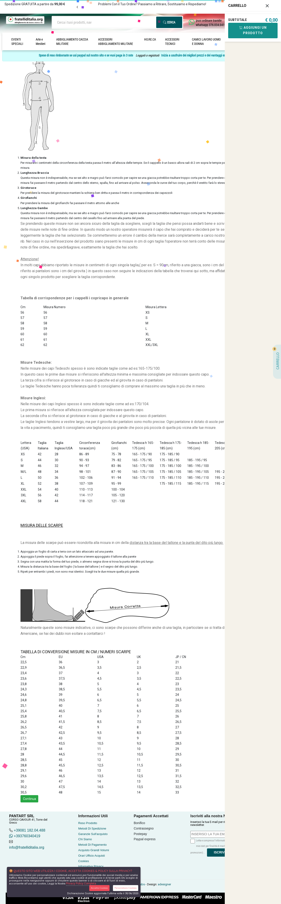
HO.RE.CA (150, 39)
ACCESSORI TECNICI (172, 41)
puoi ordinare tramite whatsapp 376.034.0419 (211, 22)
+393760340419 (24, 836)
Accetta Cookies (99, 887)
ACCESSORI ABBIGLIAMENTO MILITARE (115, 41)
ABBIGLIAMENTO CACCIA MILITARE (72, 41)
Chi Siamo (85, 839)
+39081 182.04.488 (29, 830)
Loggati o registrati (147, 55)
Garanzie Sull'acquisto (93, 834)
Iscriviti (221, 852)
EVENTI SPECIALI (17, 41)
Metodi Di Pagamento (92, 844)
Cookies (83, 861)
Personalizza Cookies (126, 887)
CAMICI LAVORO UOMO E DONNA (206, 41)
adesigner (164, 884)
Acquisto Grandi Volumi (93, 850)
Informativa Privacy (91, 866)
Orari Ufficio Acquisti (91, 855)
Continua (29, 799)
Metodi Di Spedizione (92, 828)
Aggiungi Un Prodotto (253, 30)
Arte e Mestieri (40, 41)
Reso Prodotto (87, 823)
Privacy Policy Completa (81, 883)
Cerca (169, 22)
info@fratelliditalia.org (26, 847)
